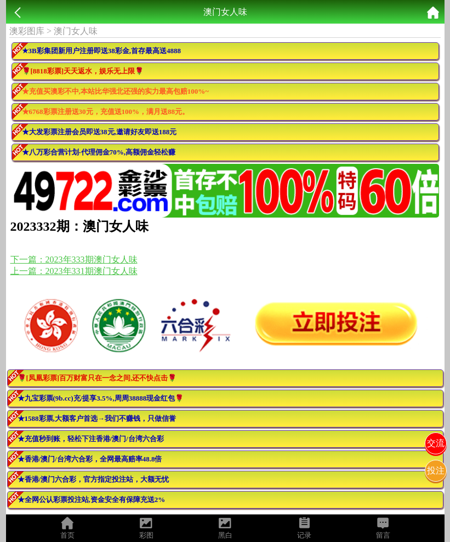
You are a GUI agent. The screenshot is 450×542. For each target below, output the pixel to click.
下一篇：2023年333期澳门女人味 (74, 259)
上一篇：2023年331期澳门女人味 (74, 271)
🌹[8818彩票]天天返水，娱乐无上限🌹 (83, 71)
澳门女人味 (76, 31)
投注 (436, 470)
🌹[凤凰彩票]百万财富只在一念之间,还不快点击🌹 (97, 378)
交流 (436, 443)
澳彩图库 (26, 31)
